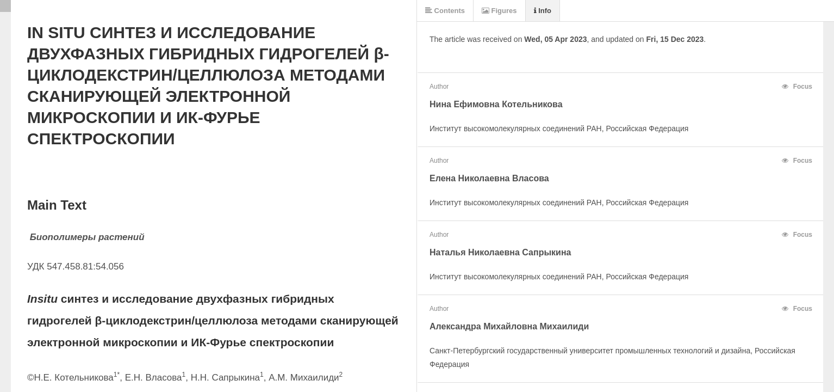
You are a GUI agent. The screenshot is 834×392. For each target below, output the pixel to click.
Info (542, 11)
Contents (445, 11)
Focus (797, 86)
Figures (499, 11)
